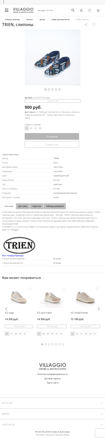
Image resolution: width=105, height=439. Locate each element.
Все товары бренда (12, 255)
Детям (42, 19)
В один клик (52, 144)
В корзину (51, 136)
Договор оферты (52, 378)
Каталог (29, 19)
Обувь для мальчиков (60, 19)
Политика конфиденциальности (52, 374)
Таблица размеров (55, 206)
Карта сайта (52, 382)
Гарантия (36, 206)
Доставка (22, 206)
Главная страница (12, 19)
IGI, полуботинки (79, 313)
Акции (15, 226)
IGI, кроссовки (44, 313)
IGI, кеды (9, 313)
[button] (45, 89)
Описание (9, 206)
